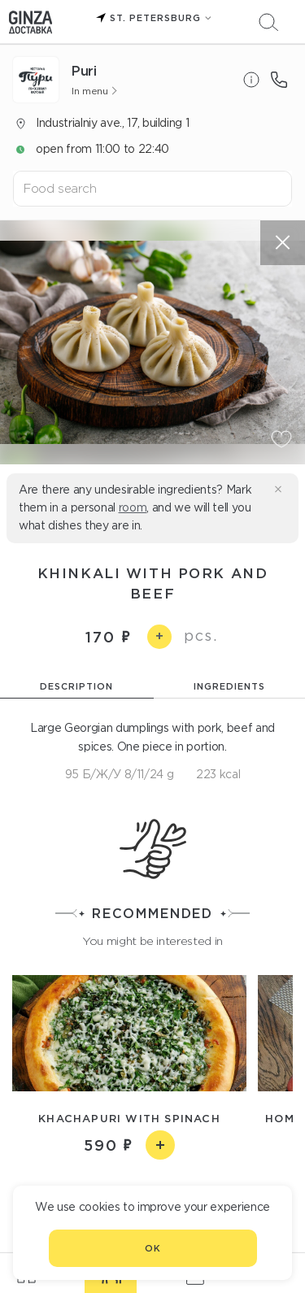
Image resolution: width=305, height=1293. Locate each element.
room (133, 507)
